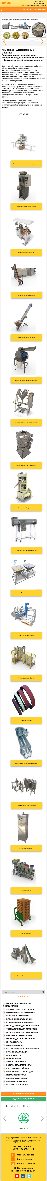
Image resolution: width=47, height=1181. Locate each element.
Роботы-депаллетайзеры (19, 1065)
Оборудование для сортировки (21, 1029)
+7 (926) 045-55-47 (39, 1)
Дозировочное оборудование (21, 1009)
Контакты (40, 9)
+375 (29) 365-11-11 (39, 3)
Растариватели (13, 1055)
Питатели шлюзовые (16, 1081)
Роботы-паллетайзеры (17, 1068)
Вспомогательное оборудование (23, 1049)
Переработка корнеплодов (19, 1072)
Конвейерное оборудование (20, 1013)
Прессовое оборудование (19, 1035)
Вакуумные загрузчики (17, 1016)
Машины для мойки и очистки (21, 1039)
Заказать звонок (25, 1155)
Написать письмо (26, 1164)
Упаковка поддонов (16, 1062)
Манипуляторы (13, 1058)
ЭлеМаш (7, 3)
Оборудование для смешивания (22, 1032)
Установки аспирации (17, 1052)
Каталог (27, 9)
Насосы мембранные (16, 1078)
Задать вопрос (25, 1159)
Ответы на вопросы (23, 1094)
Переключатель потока (18, 1085)
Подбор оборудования (23, 1099)
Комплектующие (14, 1045)
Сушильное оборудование (19, 1022)
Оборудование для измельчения (22, 1026)
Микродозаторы (14, 1042)
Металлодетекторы (16, 1075)
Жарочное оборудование (19, 1019)
